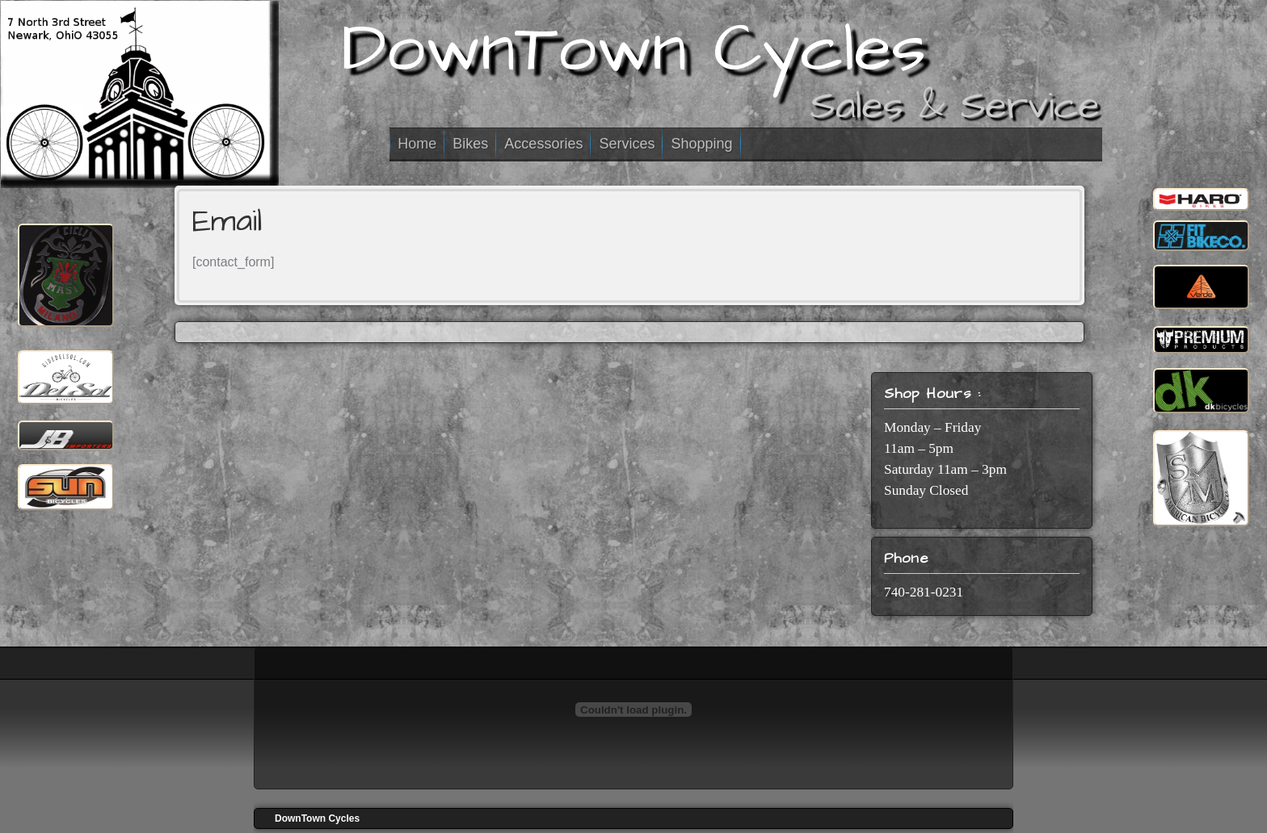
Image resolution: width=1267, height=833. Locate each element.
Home (417, 144)
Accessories (543, 144)
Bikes (470, 144)
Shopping (701, 144)
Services (627, 144)
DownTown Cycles (634, 49)
